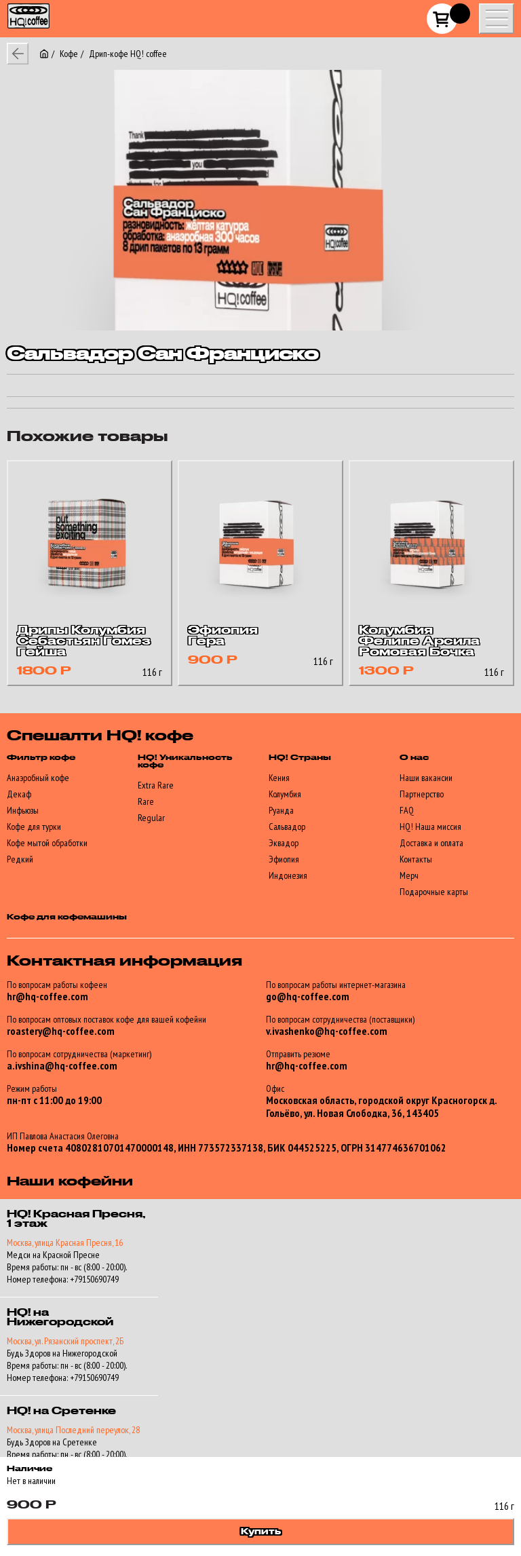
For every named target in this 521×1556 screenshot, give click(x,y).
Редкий (20, 859)
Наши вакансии (426, 777)
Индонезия (288, 875)
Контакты (416, 859)
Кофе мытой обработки (47, 842)
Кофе (69, 53)
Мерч (409, 875)
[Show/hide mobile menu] (496, 18)
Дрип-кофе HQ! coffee (128, 53)
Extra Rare (156, 785)
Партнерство (422, 794)
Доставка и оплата (431, 842)
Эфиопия (284, 859)
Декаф (19, 794)
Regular (151, 817)
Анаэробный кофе (38, 777)
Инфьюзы (23, 810)
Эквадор (283, 842)
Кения (279, 777)
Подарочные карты (434, 891)
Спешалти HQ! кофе (100, 736)
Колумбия (285, 794)
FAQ (407, 810)
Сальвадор (287, 826)
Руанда (281, 810)
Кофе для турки (34, 826)
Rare (146, 801)
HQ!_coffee (21, 7)
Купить (261, 1531)
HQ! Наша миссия (430, 826)
